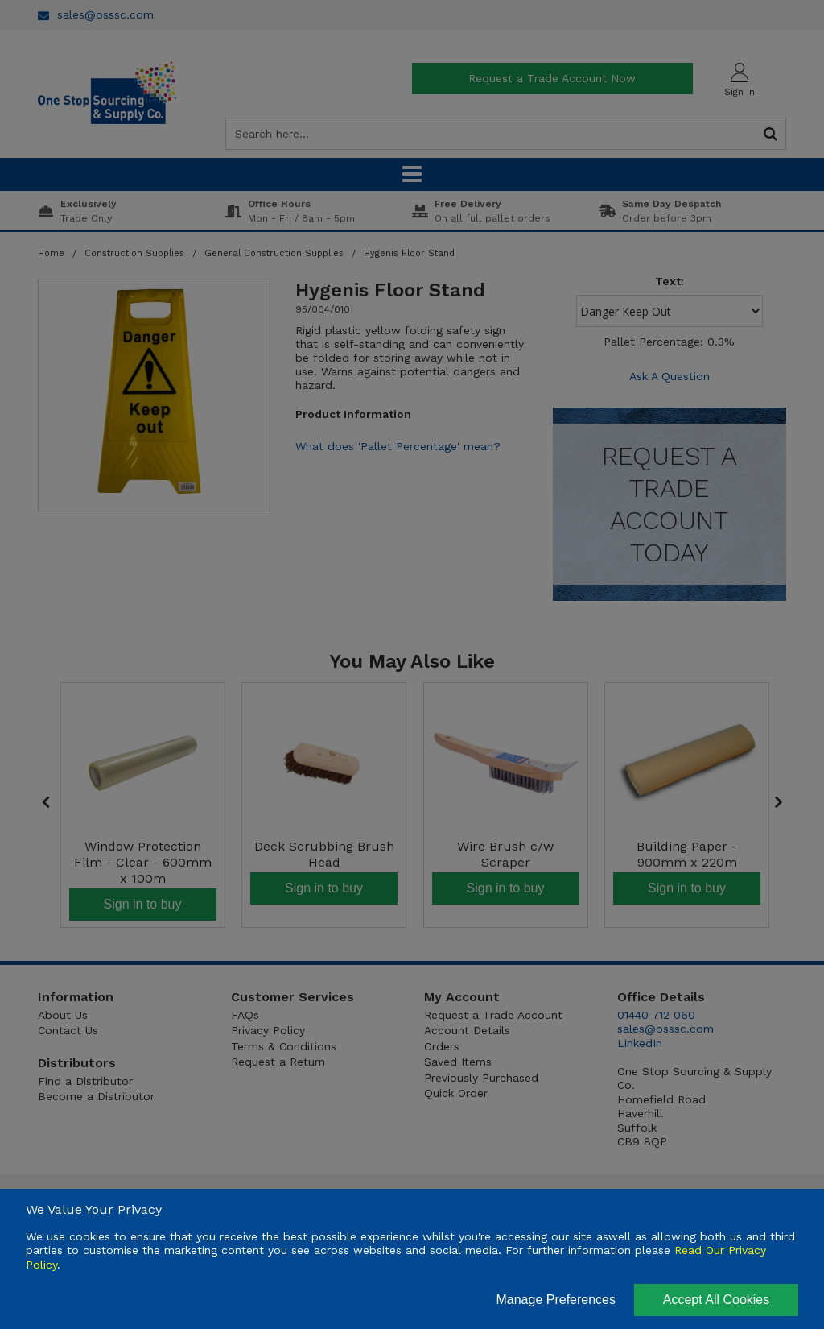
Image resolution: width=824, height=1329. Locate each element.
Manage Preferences (556, 1299)
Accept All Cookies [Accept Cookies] (716, 1299)
